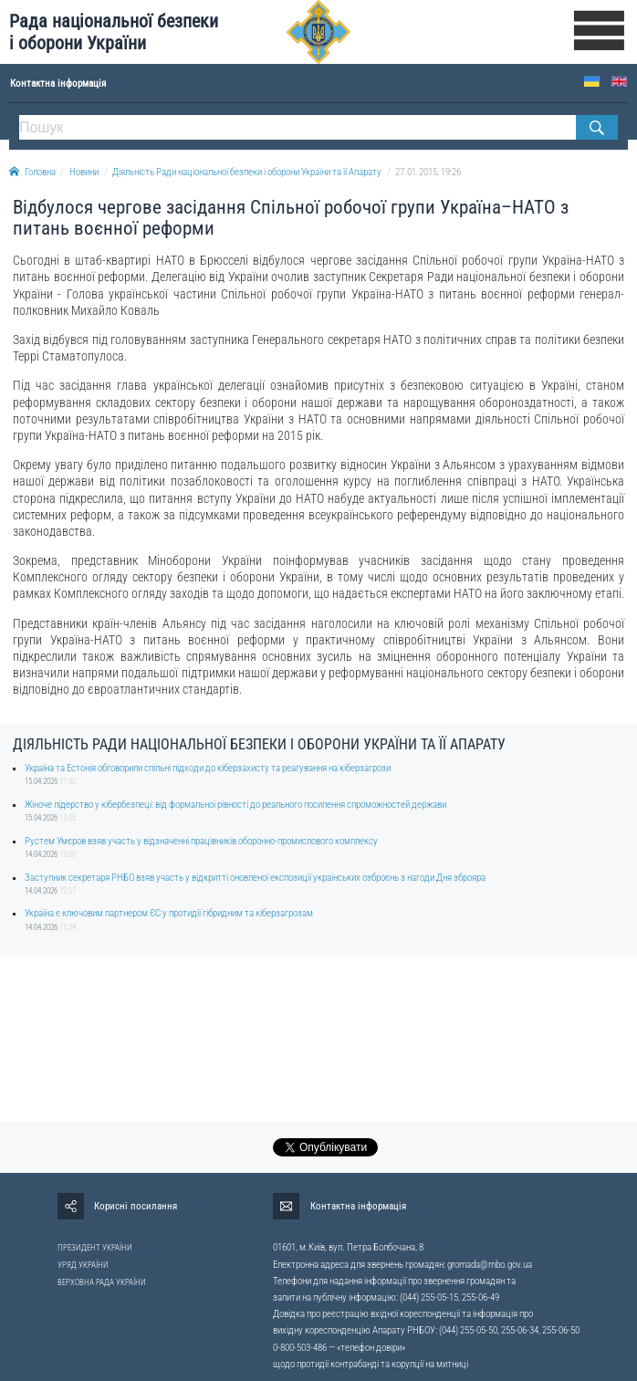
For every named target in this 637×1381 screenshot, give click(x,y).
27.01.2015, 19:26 (428, 172)
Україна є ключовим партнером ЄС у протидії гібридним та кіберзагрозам (169, 913)
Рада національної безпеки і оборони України (113, 32)
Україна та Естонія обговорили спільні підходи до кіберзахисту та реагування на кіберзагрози (208, 768)
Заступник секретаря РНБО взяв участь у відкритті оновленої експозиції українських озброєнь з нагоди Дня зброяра (255, 878)
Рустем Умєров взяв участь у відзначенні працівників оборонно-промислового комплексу (201, 841)
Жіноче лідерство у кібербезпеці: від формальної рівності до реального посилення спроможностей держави (235, 805)
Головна (32, 172)
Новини (84, 172)
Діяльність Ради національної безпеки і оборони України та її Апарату (246, 172)
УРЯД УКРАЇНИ (83, 1265)
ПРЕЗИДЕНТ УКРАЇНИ (94, 1247)
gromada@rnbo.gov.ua (489, 1265)
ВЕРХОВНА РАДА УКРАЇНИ (101, 1282)
